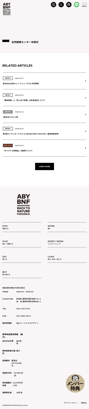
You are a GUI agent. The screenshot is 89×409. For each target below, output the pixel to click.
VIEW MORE (44, 166)
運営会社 (84, 403)
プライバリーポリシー (71, 403)
